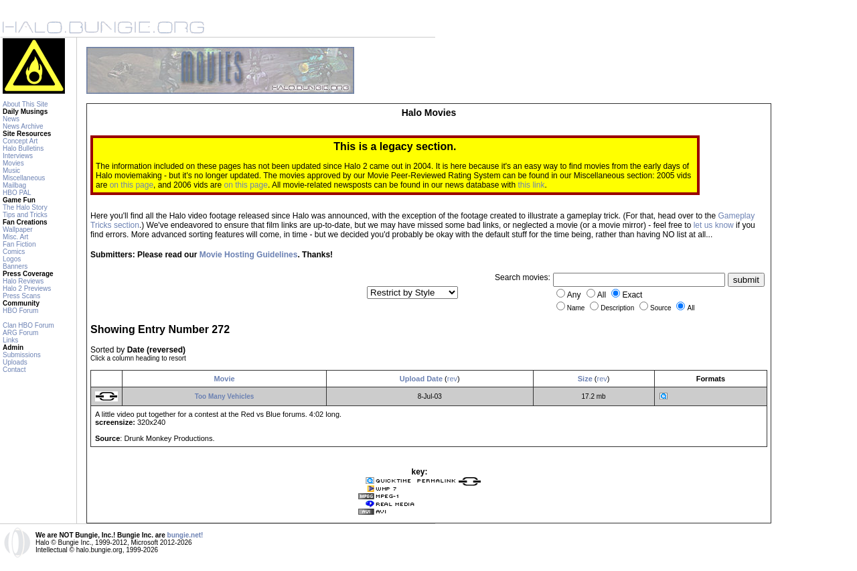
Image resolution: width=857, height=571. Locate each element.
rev (452, 379)
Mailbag (14, 185)
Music (11, 170)
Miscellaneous (24, 178)
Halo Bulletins (23, 148)
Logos (12, 259)
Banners (15, 266)
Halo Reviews (23, 281)
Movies (13, 163)
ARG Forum (20, 332)
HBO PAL (17, 192)
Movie (224, 379)
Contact (14, 369)
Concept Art (20, 141)
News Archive (23, 126)
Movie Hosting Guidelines (249, 254)
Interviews (18, 156)
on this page (131, 185)
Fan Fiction (19, 244)
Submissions (22, 355)
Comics (14, 251)
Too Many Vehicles (224, 396)
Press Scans (21, 296)
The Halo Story (25, 207)
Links (10, 340)
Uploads (15, 362)
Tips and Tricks (25, 214)
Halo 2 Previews (27, 288)
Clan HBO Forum (28, 325)
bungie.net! (185, 535)
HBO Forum (20, 310)
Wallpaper (18, 229)
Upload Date (421, 379)
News (11, 119)
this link (531, 185)
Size (585, 379)
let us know (714, 225)
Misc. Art (15, 237)
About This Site (25, 104)
